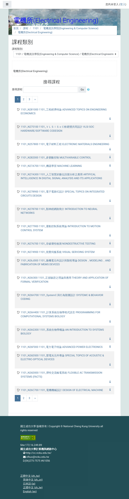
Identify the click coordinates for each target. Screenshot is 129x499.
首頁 (16, 28)
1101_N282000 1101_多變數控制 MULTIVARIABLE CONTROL (56, 157)
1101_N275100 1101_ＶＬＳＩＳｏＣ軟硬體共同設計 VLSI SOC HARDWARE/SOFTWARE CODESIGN (57, 128)
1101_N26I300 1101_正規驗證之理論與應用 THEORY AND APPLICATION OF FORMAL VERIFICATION (64, 279)
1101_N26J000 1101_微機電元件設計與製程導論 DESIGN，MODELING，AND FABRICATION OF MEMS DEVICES (65, 262)
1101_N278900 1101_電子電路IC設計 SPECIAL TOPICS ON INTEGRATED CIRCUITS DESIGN (63, 193)
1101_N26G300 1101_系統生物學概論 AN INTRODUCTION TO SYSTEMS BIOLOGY (62, 331)
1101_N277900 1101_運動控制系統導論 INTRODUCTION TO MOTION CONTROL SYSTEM (60, 228)
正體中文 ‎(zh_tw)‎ (30, 475)
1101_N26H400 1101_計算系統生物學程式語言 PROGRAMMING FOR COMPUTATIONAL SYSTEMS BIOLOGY (60, 314)
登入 (122, 4)
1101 (36, 28)
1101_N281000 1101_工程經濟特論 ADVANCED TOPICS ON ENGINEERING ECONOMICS (64, 111)
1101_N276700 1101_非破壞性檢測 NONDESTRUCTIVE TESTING (58, 243)
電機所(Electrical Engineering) (35, 32)
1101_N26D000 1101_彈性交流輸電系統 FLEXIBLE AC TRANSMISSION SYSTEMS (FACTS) (61, 374)
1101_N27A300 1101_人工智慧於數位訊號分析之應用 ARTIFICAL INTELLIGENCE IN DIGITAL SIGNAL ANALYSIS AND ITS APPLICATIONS (61, 176)
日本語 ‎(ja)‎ (29, 483)
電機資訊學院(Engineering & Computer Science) (70, 28)
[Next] (35, 99)
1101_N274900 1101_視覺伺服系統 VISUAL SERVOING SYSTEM (58, 252)
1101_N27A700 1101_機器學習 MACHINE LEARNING (51, 165)
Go (82, 89)
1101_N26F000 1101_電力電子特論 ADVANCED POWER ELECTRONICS (62, 347)
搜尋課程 (17, 89)
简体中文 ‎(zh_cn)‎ (33, 479)
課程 (25, 28)
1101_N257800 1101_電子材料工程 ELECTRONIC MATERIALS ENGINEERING (65, 144)
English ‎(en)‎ (30, 491)
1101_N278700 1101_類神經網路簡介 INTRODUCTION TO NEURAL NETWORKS (59, 211)
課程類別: (17, 48)
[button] (89, 89)
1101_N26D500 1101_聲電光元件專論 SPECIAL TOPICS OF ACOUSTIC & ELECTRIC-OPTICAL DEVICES (62, 357)
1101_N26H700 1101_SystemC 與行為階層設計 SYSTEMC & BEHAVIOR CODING (62, 297)
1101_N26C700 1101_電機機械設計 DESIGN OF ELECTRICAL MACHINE (62, 390)
